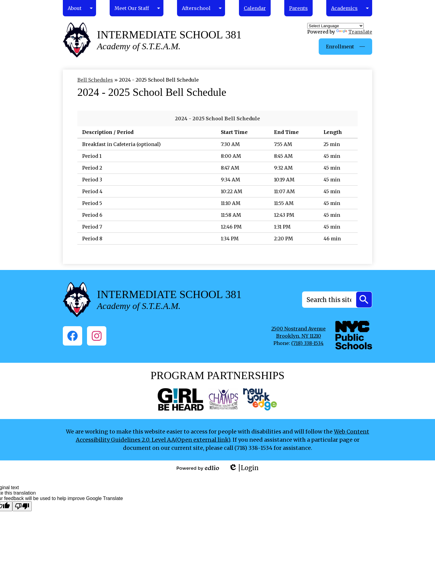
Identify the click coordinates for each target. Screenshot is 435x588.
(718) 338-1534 (307, 343)
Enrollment (340, 47)
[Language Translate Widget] (335, 26)
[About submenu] (79, 8)
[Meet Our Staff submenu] (136, 8)
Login (244, 468)
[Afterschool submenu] (201, 8)
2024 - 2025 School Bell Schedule (217, 118)
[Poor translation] (22, 506)
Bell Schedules (95, 80)
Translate (354, 32)
